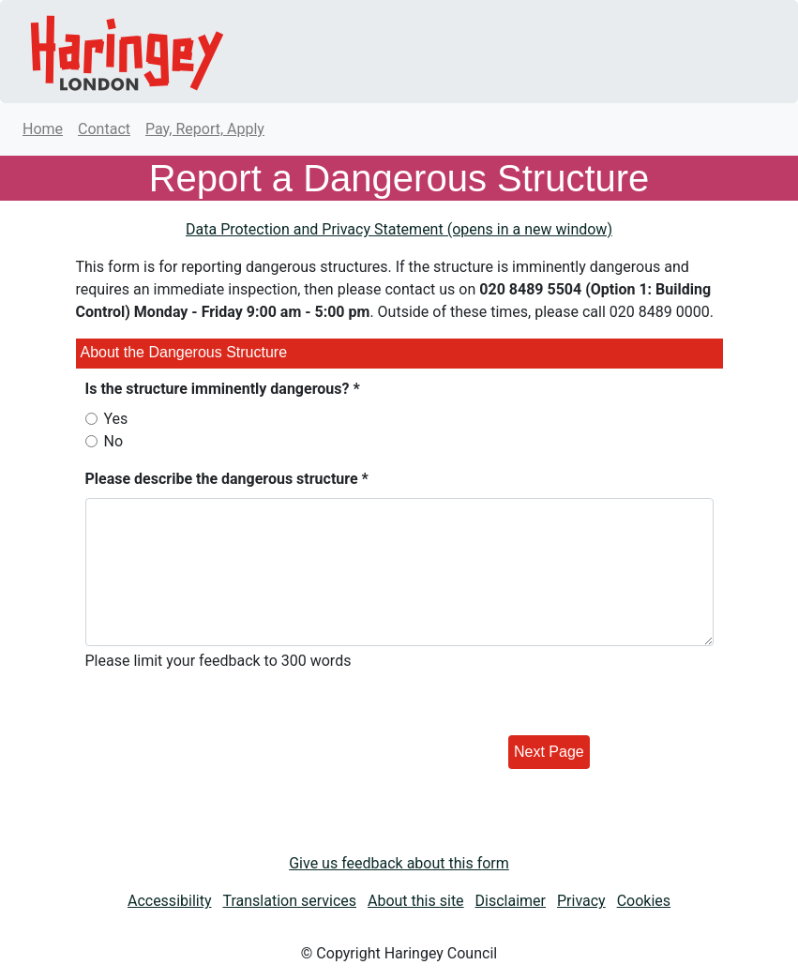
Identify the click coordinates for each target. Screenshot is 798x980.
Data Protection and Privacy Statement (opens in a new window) (399, 229)
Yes (116, 419)
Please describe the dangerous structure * (227, 479)
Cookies (643, 901)
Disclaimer (510, 901)
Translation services (289, 901)
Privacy (581, 901)
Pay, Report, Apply (204, 129)
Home (43, 129)
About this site (416, 901)
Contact (104, 129)
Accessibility (170, 901)
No (114, 441)
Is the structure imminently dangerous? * (222, 389)
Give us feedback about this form (399, 863)
